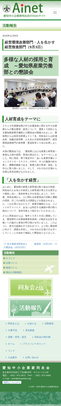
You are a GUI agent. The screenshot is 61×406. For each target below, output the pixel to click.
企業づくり (11, 263)
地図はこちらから (11, 382)
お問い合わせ (32, 357)
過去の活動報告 (14, 272)
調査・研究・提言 (17, 337)
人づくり (10, 258)
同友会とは (13, 323)
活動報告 (49, 323)
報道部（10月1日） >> (45, 244)
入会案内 (12, 357)
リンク (11, 350)
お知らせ (31, 323)
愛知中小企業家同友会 (26, 368)
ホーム (11, 343)
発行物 (42, 337)
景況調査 (29, 330)
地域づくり (11, 267)
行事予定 (12, 330)
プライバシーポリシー (34, 343)
